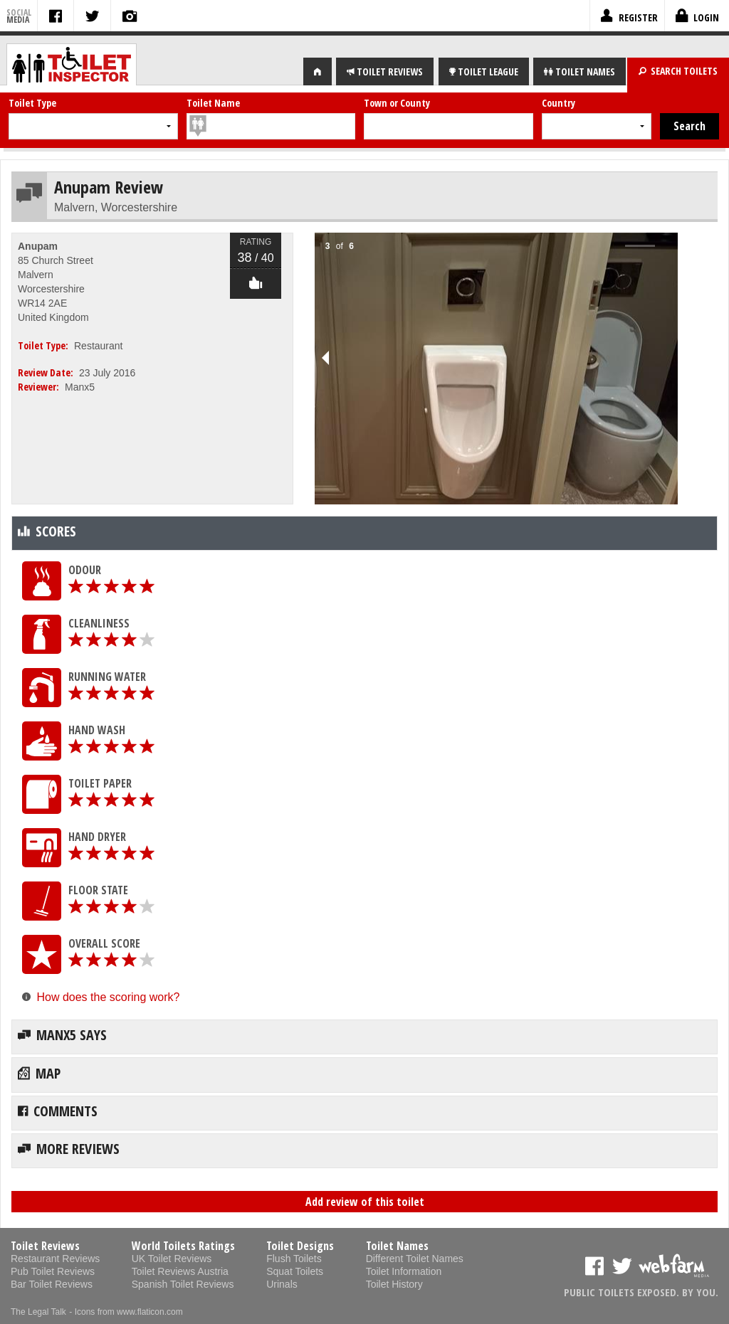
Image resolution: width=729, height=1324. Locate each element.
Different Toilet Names (414, 1258)
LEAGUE (483, 71)
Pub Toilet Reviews (53, 1271)
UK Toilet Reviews (172, 1258)
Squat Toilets (294, 1271)
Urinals (282, 1284)
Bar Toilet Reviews (52, 1284)
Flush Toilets (294, 1258)
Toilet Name (213, 103)
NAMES (579, 71)
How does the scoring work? (107, 997)
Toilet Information (404, 1271)
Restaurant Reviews (55, 1258)
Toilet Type (32, 103)
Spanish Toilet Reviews (183, 1284)
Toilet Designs (300, 1246)
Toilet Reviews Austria (180, 1271)
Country (558, 103)
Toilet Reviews (45, 1246)
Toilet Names (397, 1246)
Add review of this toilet (364, 1201)
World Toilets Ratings (183, 1246)
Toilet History (394, 1284)
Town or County (397, 103)
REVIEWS (385, 71)
